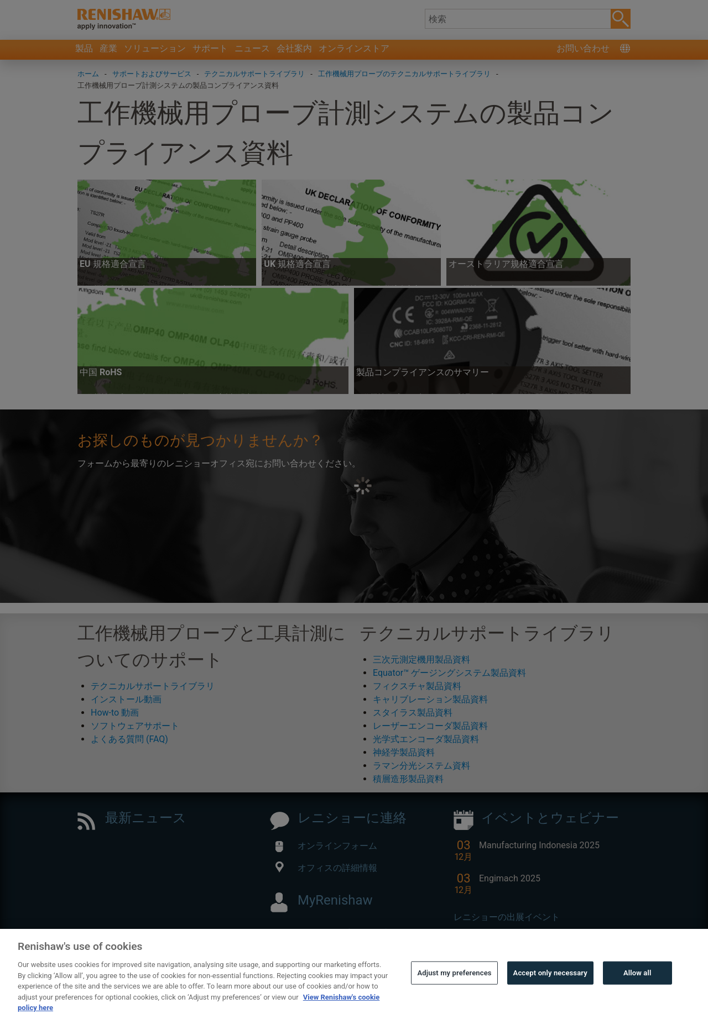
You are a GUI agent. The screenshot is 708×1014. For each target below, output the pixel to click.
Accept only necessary (550, 993)
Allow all (637, 993)
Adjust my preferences (454, 993)
